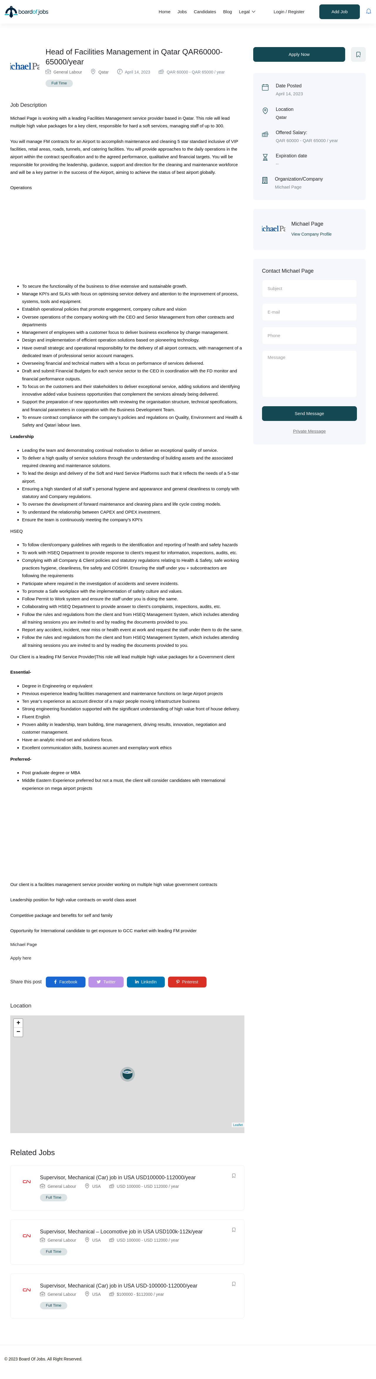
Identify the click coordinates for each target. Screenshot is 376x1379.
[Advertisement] (127, 239)
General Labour (67, 72)
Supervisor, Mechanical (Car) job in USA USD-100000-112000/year (118, 1286)
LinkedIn (146, 982)
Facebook (65, 982)
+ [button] (18, 1023)
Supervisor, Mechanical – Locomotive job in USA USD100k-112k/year (121, 1232)
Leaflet (238, 1125)
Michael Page (23, 944)
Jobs (182, 11)
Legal (247, 11)
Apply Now (299, 54)
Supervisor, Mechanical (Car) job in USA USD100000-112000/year (118, 1177)
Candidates (205, 11)
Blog (227, 11)
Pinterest (187, 982)
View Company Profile (311, 234)
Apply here (20, 957)
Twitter (106, 982)
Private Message (309, 431)
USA (96, 1186)
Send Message (309, 413)
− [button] (18, 1032)
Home (164, 11)
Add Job (339, 11)
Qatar (103, 72)
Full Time (59, 83)
